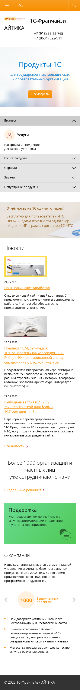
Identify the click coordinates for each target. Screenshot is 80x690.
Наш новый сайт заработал (27, 288)
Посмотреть (40, 94)
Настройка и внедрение (22, 145)
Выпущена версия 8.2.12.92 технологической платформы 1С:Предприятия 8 (28, 407)
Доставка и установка (20, 149)
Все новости (14, 446)
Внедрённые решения (22, 490)
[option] (40, 77)
